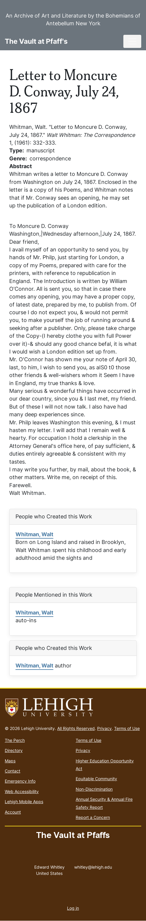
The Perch (15, 740)
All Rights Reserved (76, 728)
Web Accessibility (22, 791)
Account (13, 812)
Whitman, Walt (34, 534)
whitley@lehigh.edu (93, 865)
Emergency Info (20, 781)
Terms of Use (127, 728)
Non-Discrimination (94, 789)
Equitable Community (96, 778)
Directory (14, 750)
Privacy (104, 728)
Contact (12, 771)
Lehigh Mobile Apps (24, 801)
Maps (10, 761)
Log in (73, 908)
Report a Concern (93, 817)
